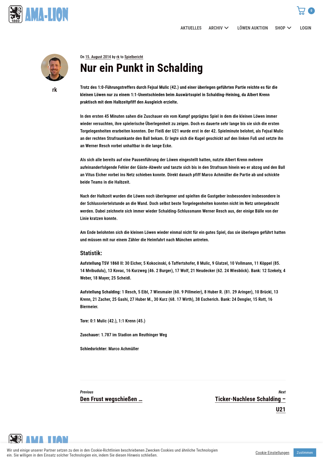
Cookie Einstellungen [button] (272, 452)
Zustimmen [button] (305, 453)
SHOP (284, 28)
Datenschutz (231, 440)
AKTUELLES (191, 28)
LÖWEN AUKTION (252, 28)
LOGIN (305, 28)
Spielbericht (133, 57)
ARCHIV (220, 28)
